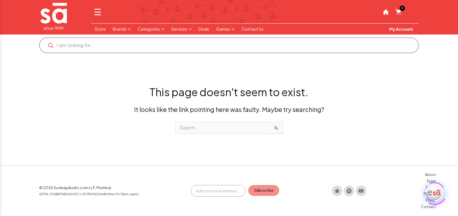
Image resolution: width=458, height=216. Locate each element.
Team (348, 204)
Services (181, 29)
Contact (409, 204)
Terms (362, 204)
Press (393, 204)
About (334, 204)
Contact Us (252, 29)
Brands (122, 29)
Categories (151, 29)
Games (225, 29)
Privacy (378, 204)
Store (100, 29)
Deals (204, 29)
